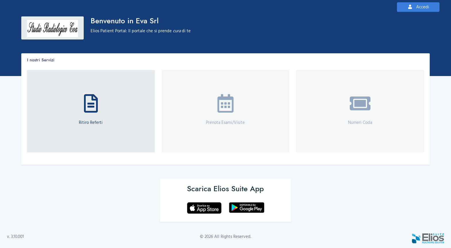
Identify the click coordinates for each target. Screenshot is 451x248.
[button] (91, 111)
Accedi (418, 6)
